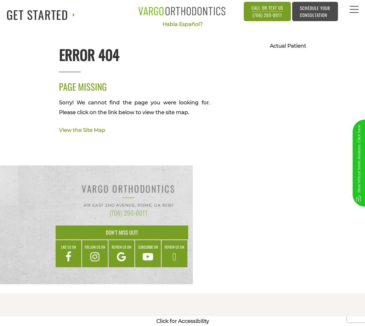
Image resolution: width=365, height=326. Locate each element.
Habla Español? (182, 24)
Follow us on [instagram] (95, 253)
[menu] (354, 11)
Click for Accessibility (182, 321)
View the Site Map (82, 130)
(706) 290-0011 (267, 11)
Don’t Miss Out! (122, 232)
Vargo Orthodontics (128, 189)
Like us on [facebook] (68, 253)
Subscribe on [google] (148, 253)
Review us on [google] (121, 253)
